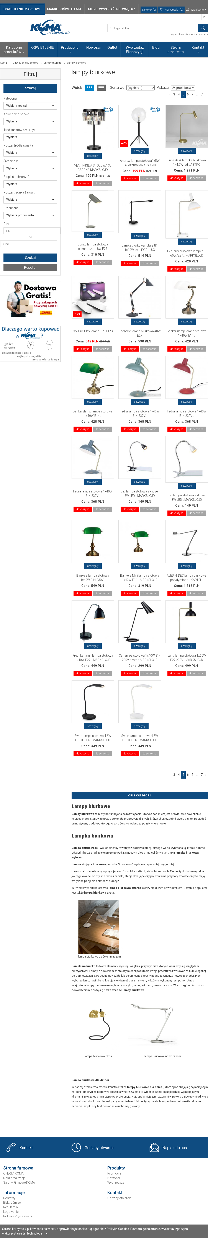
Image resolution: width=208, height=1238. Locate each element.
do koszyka (82, 183)
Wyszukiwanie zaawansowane (189, 34)
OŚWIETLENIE (42, 47)
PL (204, 17)
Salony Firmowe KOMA (19, 1182)
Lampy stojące (52, 62)
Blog (156, 47)
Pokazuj (163, 87)
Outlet (112, 47)
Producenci (70, 49)
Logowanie (10, 1211)
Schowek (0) (149, 9)
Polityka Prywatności (17, 1216)
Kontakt (198, 49)
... (197, 94)
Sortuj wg (117, 87)
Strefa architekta (175, 49)
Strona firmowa (18, 1168)
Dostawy (9, 1198)
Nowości (93, 47)
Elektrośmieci (12, 1202)
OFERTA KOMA (13, 1173)
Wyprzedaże (115, 1182)
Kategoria (10, 98)
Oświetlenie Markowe (25, 62)
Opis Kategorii (139, 795)
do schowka (102, 183)
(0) (171, 10)
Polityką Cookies (118, 1229)
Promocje (114, 1173)
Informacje (14, 1192)
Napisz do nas (174, 1147)
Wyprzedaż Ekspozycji (135, 49)
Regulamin (10, 1207)
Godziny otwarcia (99, 1147)
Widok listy (101, 88)
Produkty (116, 1168)
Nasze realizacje (14, 1178)
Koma (3, 62)
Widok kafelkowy (89, 88)
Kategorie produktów (14, 49)
